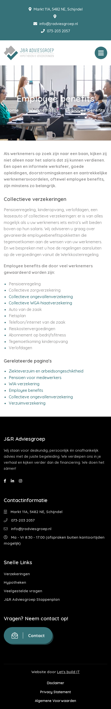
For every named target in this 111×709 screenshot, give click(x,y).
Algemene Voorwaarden (55, 700)
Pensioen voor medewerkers (35, 377)
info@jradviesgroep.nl (55, 23)
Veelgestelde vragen (23, 590)
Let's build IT (68, 671)
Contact (28, 635)
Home (12, 110)
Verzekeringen (17, 573)
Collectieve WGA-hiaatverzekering (40, 302)
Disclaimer (55, 683)
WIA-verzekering (24, 383)
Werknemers (42, 110)
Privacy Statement (55, 692)
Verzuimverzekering (27, 403)
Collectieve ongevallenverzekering (41, 296)
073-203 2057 (55, 31)
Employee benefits (26, 390)
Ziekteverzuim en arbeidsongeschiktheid (46, 371)
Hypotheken (15, 582)
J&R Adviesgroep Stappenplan (32, 599)
